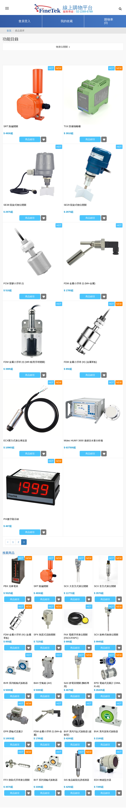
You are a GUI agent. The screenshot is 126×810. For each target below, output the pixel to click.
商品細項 (29, 139)
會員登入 (24, 21)
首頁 (9, 30)
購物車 (108, 21)
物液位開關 (63, 46)
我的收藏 (67, 21)
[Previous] (7, 542)
